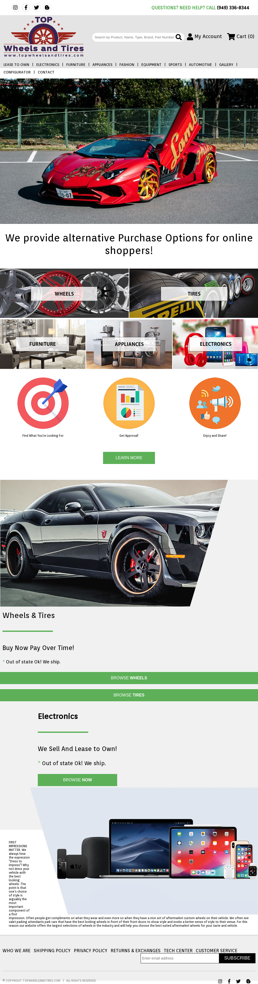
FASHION (126, 64)
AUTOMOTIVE (200, 64)
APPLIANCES (102, 64)
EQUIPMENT (151, 64)
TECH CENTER (178, 950)
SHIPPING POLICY (52, 950)
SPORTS (175, 64)
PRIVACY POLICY (90, 950)
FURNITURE (75, 64)
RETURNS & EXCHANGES (135, 950)
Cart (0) (240, 36)
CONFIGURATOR (17, 72)
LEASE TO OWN (16, 64)
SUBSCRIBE (237, 958)
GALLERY (226, 64)
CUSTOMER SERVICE (216, 950)
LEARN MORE (129, 458)
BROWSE (129, 678)
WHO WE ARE (16, 950)
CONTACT (46, 72)
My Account (204, 36)
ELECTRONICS (47, 64)
